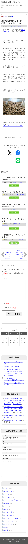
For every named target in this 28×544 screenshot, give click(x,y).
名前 (6, 303)
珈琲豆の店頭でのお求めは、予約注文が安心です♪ (19, 254)
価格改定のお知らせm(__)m (12, 415)
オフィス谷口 (16, 541)
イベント (15, 239)
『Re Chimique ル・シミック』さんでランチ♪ (8, 254)
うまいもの (7, 497)
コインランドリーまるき (11, 518)
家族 (5, 527)
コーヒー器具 (8, 512)
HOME (5, 16)
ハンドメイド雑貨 (9, 521)
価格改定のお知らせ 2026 (11, 366)
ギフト (6, 506)
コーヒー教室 (22, 194)
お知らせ (19, 26)
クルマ (6, 509)
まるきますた (17, 404)
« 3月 (4, 347)
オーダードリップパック (11, 500)
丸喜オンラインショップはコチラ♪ (13, 126)
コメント (4, 279)
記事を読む (14, 185)
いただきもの (8, 491)
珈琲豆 (21, 182)
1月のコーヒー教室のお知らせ (12, 192)
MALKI (13, 16)
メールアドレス (9, 307)
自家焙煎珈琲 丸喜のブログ (11, 2)
